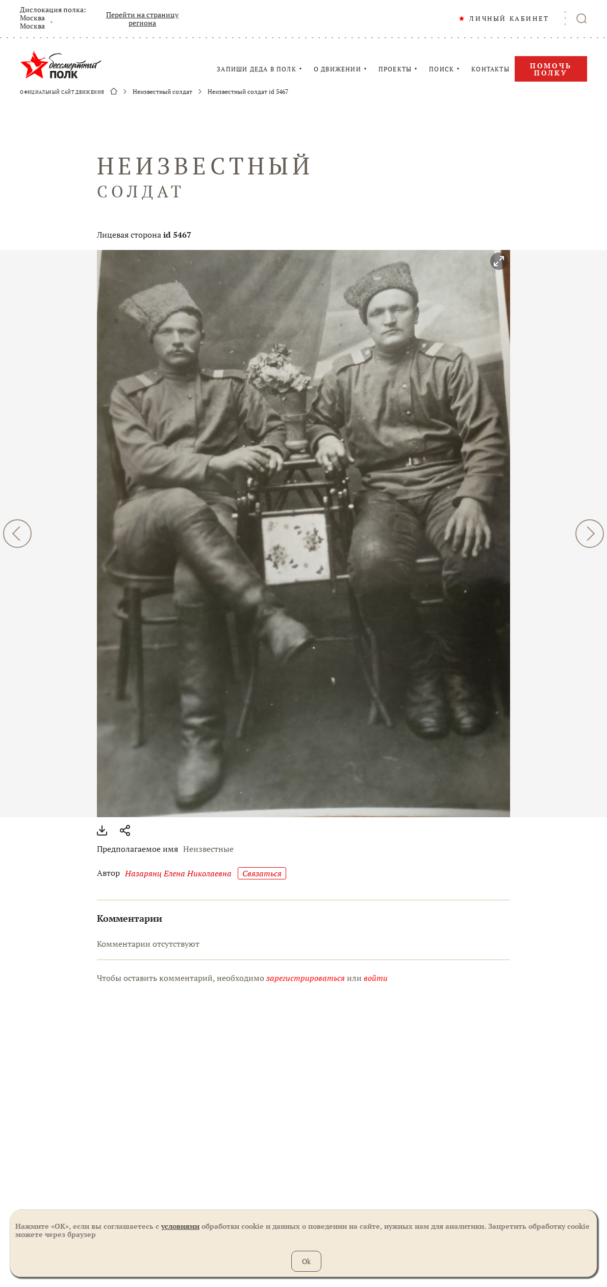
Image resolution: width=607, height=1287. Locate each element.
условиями (180, 1226)
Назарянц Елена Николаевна (178, 873)
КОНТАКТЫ (490, 69)
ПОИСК (441, 69)
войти (376, 977)
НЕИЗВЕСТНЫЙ (303, 176)
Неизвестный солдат (162, 91)
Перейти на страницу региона (142, 19)
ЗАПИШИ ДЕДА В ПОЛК (256, 69)
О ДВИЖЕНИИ (337, 69)
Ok (306, 1261)
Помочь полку (551, 69)
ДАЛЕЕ (589, 533)
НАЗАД (17, 533)
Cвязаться (262, 873)
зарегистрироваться (305, 977)
